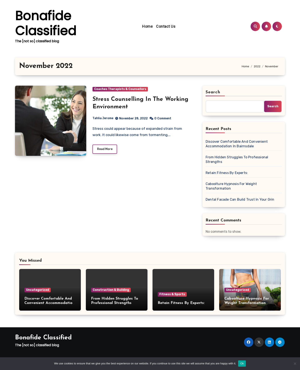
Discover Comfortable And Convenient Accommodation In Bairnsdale (237, 144)
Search (213, 92)
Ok (242, 363)
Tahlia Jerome (102, 118)
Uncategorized (37, 290)
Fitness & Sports (172, 294)
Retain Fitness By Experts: (227, 173)
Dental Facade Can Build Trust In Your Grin (240, 199)
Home (147, 26)
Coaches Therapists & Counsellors (120, 89)
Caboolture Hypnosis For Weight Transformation (231, 186)
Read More (104, 149)
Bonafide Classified (45, 23)
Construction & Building (111, 290)
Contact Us (165, 26)
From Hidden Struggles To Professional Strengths (237, 159)
